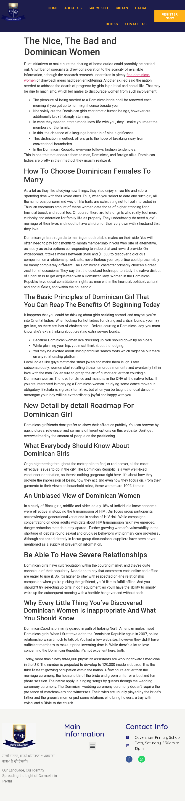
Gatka (140, 8)
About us (73, 8)
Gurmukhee (98, 8)
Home (53, 8)
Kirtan (122, 8)
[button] (92, 746)
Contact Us (135, 24)
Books (112, 24)
